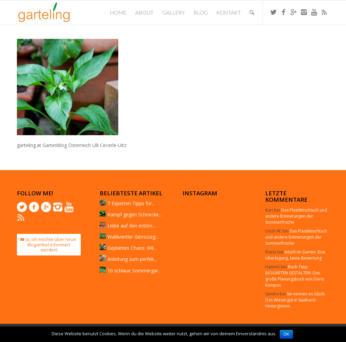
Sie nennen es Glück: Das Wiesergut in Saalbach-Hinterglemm (295, 300)
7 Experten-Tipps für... (131, 203)
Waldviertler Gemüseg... (132, 237)
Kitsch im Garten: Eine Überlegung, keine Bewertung (295, 255)
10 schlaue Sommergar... (134, 270)
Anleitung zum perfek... (132, 259)
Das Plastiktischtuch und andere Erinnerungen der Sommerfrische (296, 216)
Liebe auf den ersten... (131, 225)
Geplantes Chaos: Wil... (131, 248)
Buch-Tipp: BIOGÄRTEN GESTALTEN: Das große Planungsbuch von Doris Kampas (294, 276)
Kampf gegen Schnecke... (134, 214)
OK (286, 334)
